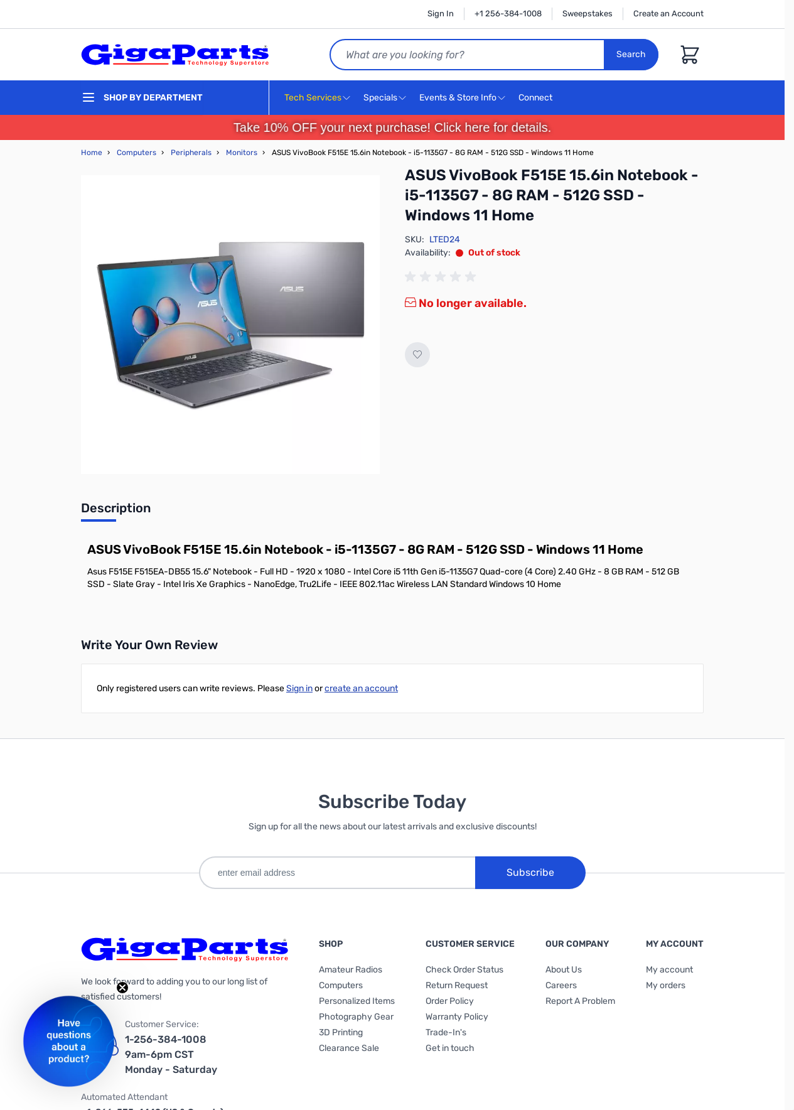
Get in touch (450, 1048)
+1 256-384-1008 (508, 13)
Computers (136, 152)
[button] (69, 1041)
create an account (361, 688)
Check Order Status (464, 969)
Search (631, 54)
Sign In (440, 13)
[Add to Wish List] (417, 354)
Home (91, 152)
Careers (561, 985)
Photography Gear (356, 1016)
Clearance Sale (349, 1048)
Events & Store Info (457, 97)
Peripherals (191, 152)
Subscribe (530, 872)
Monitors (241, 152)
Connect (536, 98)
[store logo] (175, 54)
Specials (380, 97)
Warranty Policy (457, 1016)
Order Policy (450, 1001)
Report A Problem (580, 1001)
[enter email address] (337, 872)
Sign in (299, 688)
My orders (665, 985)
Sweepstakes (587, 13)
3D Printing (341, 1032)
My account (669, 969)
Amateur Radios (350, 969)
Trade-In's (446, 1032)
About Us (563, 969)
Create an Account (668, 13)
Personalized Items (357, 1001)
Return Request (457, 985)
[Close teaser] (122, 987)
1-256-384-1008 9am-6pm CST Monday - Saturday (171, 1054)
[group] (442, 276)
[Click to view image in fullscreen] (230, 324)
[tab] (116, 511)
